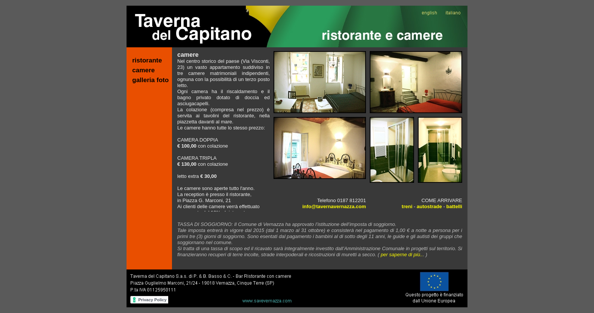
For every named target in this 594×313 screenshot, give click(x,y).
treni (407, 206)
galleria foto (150, 80)
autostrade (429, 206)
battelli (454, 206)
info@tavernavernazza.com (334, 206)
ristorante (147, 60)
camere (143, 70)
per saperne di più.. (402, 254)
